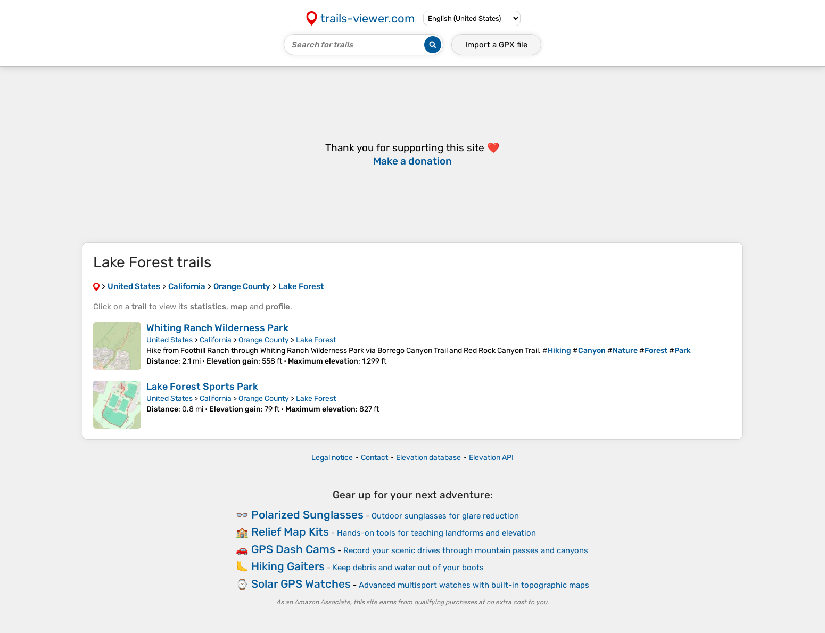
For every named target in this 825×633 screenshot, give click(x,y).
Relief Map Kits (290, 531)
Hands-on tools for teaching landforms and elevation (436, 533)
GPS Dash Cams (293, 549)
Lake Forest (316, 339)
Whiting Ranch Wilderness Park (217, 328)
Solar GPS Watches (301, 583)
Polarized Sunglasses (307, 514)
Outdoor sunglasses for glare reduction (445, 516)
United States (169, 339)
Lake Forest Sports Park (202, 386)
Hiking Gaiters (288, 566)
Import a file (496, 45)
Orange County (263, 339)
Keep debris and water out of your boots (408, 567)
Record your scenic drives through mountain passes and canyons (465, 550)
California (216, 339)
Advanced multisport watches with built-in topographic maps (474, 585)
